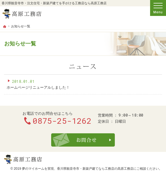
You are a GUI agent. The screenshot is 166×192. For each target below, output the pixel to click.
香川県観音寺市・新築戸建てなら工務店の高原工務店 (95, 168)
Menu (158, 8)
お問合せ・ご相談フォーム (83, 140)
